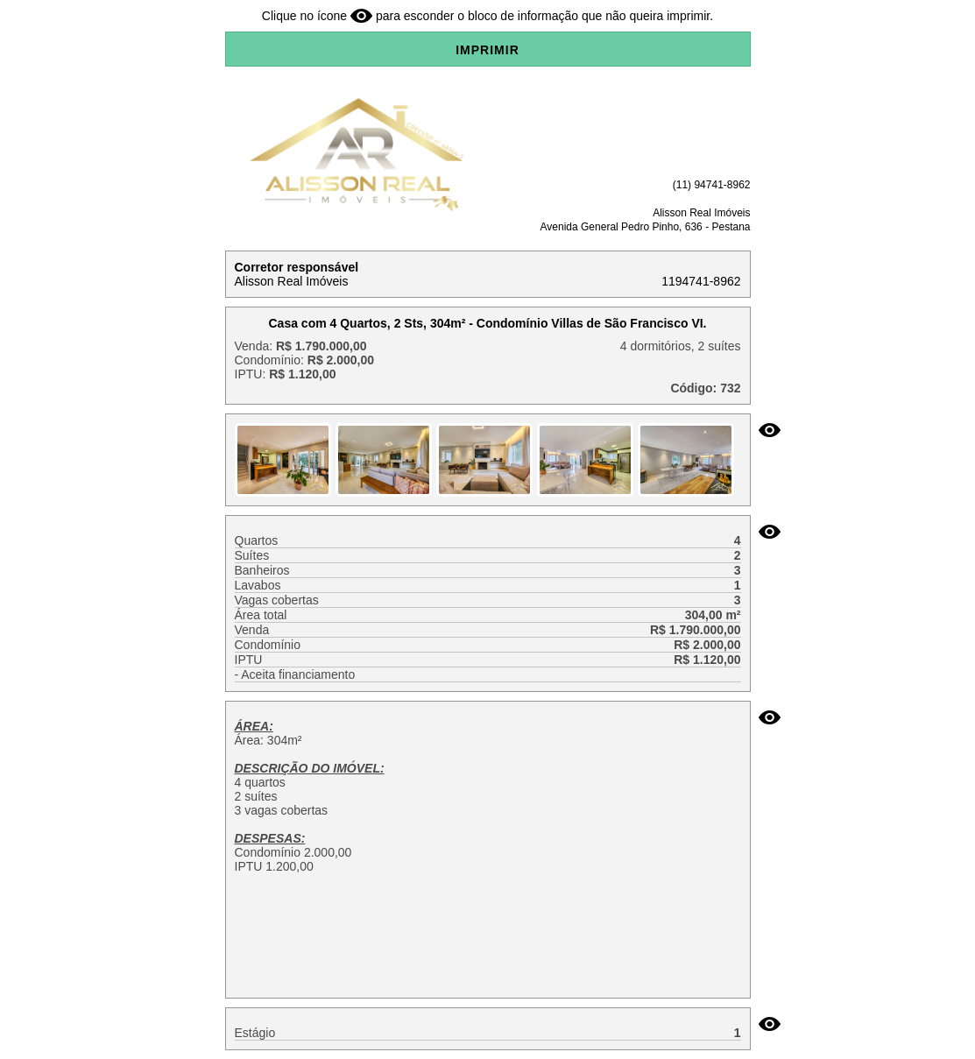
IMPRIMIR (487, 50)
